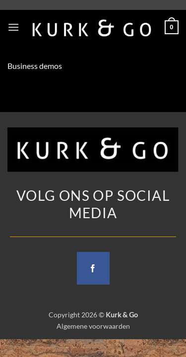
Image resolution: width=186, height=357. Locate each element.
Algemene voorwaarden (93, 326)
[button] (13, 27)
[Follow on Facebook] (93, 268)
